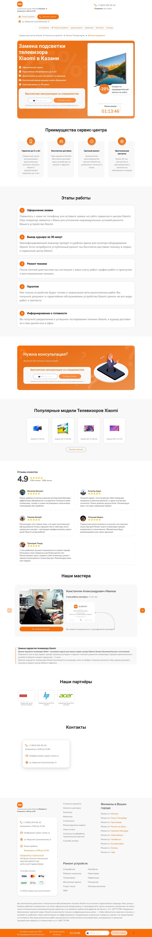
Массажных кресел (72, 882)
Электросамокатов (96, 886)
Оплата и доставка (72, 808)
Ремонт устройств (61, 28)
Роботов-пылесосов (72, 873)
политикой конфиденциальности (68, 105)
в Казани (42, 9)
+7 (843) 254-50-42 (106, 5)
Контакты (100, 28)
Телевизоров (69, 878)
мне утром (103, 8)
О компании (44, 28)
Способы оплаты (70, 841)
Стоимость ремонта (72, 803)
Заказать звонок (47, 17)
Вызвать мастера (41, 629)
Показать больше (76, 449)
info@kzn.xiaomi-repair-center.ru (42, 755)
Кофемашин (93, 878)
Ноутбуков (93, 869)
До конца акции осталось (57, 933)
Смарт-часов (69, 886)
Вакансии (89, 28)
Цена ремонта (76, 28)
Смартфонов (69, 869)
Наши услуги (69, 829)
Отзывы (110, 28)
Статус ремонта (26, 17)
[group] (26, 698)
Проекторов (93, 873)
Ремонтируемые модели (74, 825)
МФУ (65, 890)
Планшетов (93, 882)
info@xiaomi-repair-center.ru (35, 832)
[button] (142, 610)
